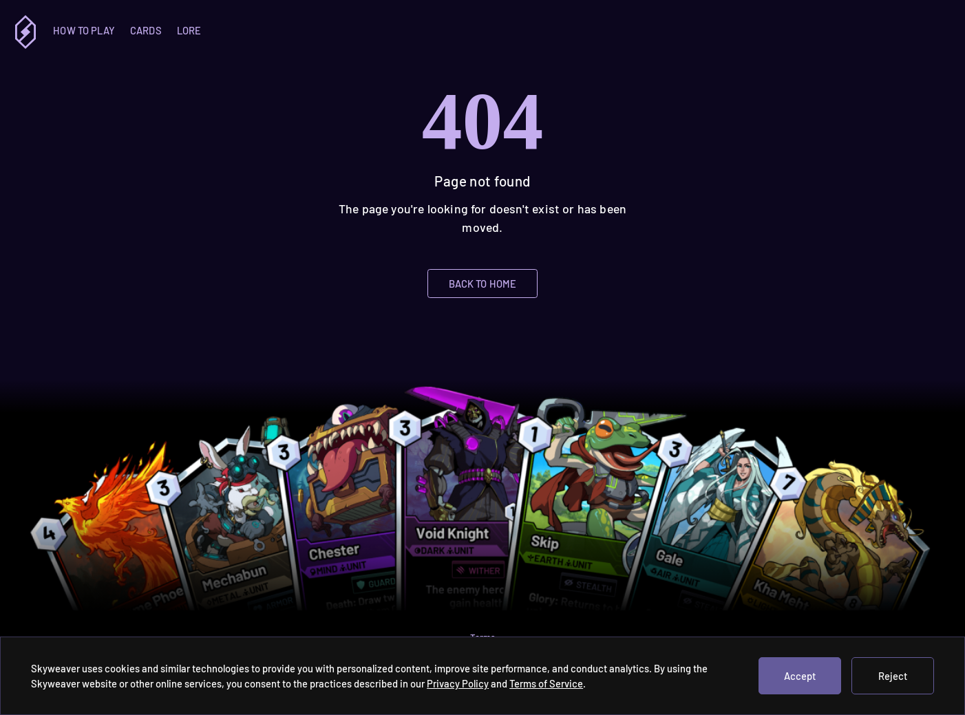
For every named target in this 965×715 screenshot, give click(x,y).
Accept (800, 676)
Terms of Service (546, 683)
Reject (892, 676)
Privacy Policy (458, 683)
